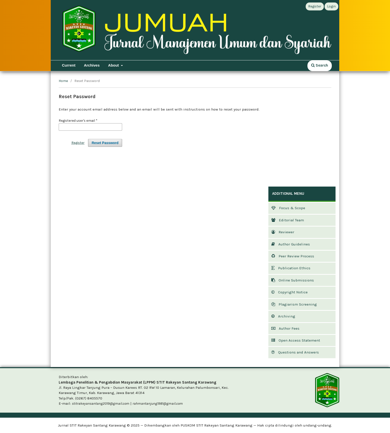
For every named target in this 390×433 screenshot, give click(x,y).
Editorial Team (287, 220)
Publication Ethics (290, 268)
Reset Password (105, 143)
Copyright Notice (289, 292)
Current (68, 65)
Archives (91, 65)
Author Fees (285, 328)
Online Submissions (292, 280)
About (114, 65)
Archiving (283, 316)
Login (331, 6)
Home (63, 81)
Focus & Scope (288, 208)
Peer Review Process (292, 256)
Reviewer (282, 232)
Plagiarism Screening (294, 304)
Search (319, 65)
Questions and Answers (295, 352)
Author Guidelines (290, 244)
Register (314, 6)
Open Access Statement (295, 340)
